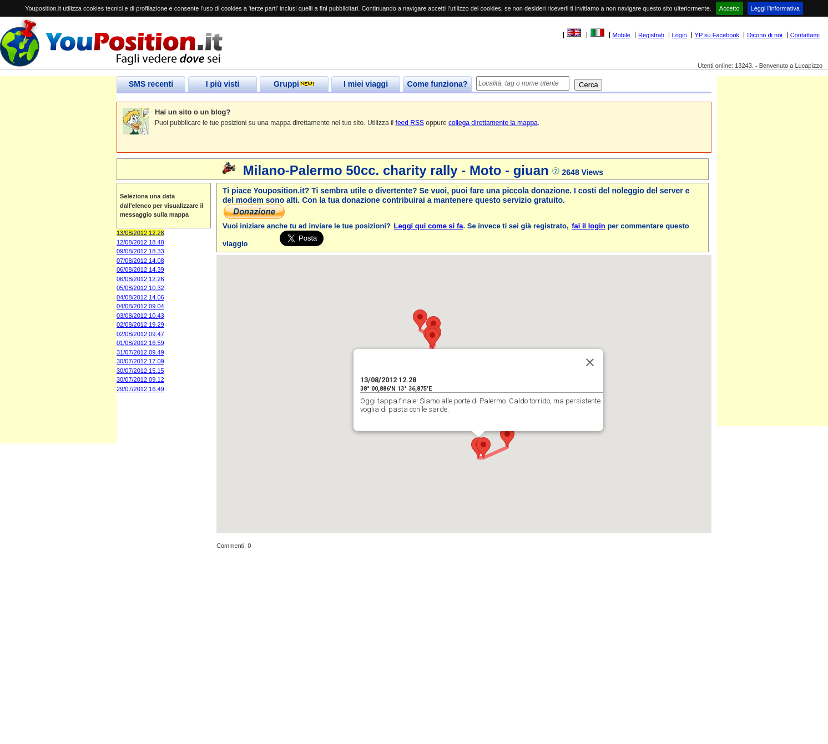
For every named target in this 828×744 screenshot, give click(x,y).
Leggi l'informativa (775, 8)
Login (679, 35)
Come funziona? (437, 83)
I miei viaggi (366, 83)
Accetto (729, 8)
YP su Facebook (717, 35)
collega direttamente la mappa (493, 123)
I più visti (223, 83)
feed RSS (410, 123)
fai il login (588, 226)
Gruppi (294, 83)
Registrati (651, 35)
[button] (483, 447)
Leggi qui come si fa (428, 226)
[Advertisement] (58, 276)
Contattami (805, 35)
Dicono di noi (764, 35)
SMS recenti (151, 83)
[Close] (590, 362)
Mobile (621, 35)
